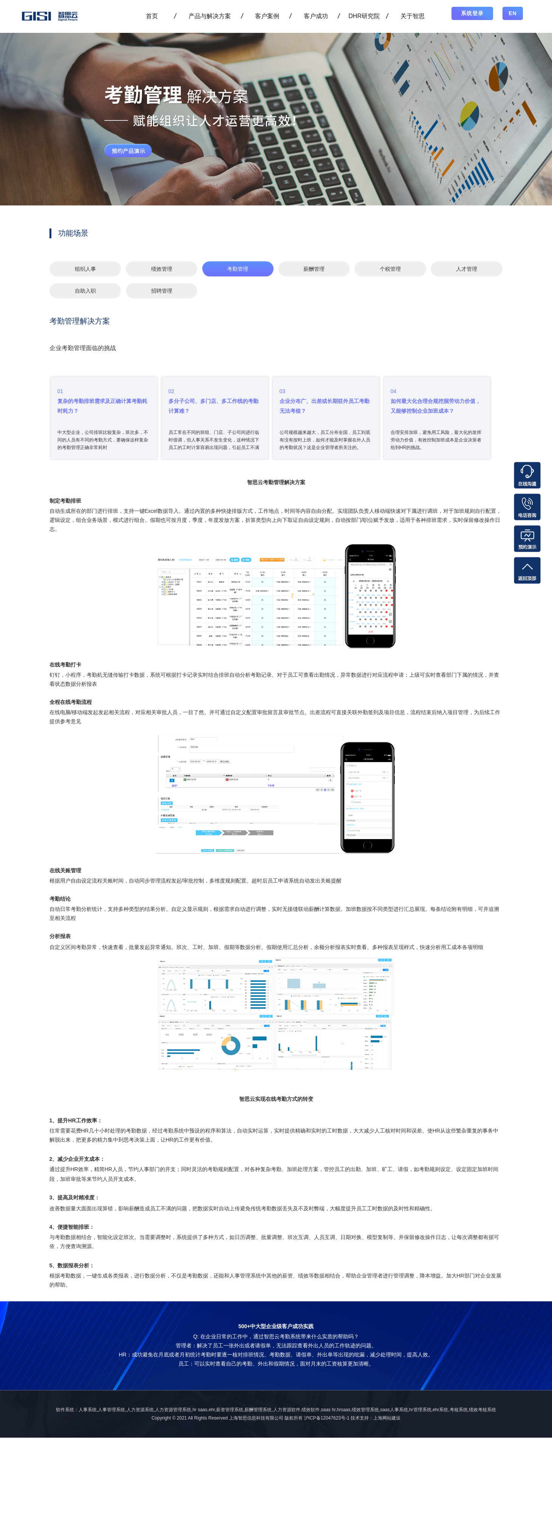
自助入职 (85, 291)
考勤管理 (237, 269)
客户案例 (267, 16)
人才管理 (466, 269)
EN (512, 13)
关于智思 (412, 16)
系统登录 (472, 13)
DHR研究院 (364, 16)
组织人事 (85, 269)
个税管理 (390, 269)
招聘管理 (161, 291)
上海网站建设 (386, 1418)
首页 (152, 16)
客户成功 (316, 16)
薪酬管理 (314, 269)
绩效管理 (161, 269)
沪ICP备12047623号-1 (326, 1418)
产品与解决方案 (210, 16)
